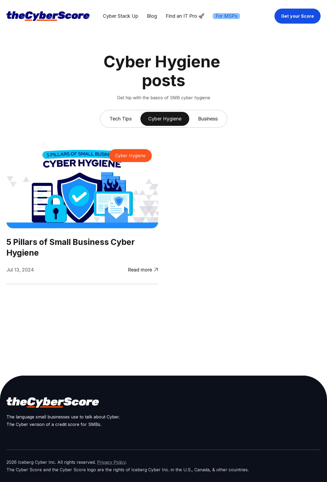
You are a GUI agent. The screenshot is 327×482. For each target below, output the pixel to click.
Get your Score (297, 16)
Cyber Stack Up (120, 16)
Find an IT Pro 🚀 (185, 16)
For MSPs (226, 16)
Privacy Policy (111, 462)
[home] (48, 16)
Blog (152, 16)
